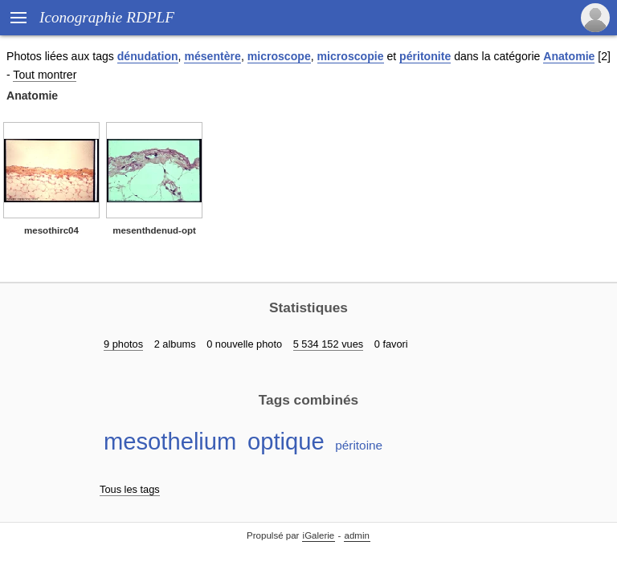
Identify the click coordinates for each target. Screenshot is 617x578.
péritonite (425, 56)
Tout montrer (44, 74)
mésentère (212, 56)
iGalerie (319, 535)
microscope (279, 56)
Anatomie (569, 56)
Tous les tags (130, 489)
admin (357, 535)
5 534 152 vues (328, 344)
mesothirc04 (51, 230)
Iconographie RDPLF (106, 17)
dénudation (147, 56)
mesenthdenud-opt (154, 230)
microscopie (350, 56)
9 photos (123, 344)
